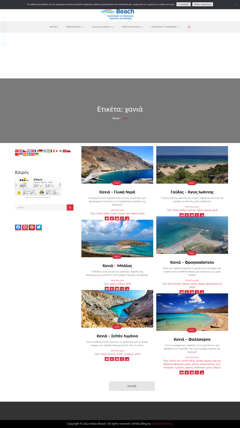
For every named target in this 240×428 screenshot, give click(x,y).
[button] (189, 27)
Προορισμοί (75, 27)
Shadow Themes (162, 423)
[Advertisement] (120, 55)
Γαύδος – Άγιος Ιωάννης (192, 192)
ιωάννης (191, 210)
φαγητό (189, 367)
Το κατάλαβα (183, 4)
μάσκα (195, 364)
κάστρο (185, 283)
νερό (218, 364)
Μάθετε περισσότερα (202, 4)
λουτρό (121, 213)
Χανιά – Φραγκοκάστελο (192, 262)
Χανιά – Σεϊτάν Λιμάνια (117, 336)
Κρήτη (116, 183)
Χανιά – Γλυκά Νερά (117, 192)
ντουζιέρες (168, 367)
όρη (128, 213)
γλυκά (99, 213)
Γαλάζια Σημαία (103, 27)
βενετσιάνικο (174, 283)
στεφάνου (129, 354)
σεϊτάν (120, 354)
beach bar (174, 360)
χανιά (142, 213)
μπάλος (121, 283)
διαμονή (217, 360)
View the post (117, 210)
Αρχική (53, 27)
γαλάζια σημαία (204, 360)
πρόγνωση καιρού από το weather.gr (38, 197)
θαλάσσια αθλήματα (173, 364)
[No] (236, 4)
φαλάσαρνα (199, 367)
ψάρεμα (217, 367)
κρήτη (106, 213)
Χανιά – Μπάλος (117, 265)
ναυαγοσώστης (207, 364)
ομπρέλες (179, 367)
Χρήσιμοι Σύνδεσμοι (165, 27)
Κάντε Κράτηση (132, 27)
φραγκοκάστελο (214, 283)
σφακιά (134, 213)
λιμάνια (111, 354)
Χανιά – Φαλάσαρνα (192, 339)
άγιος (175, 210)
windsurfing (188, 360)
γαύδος (182, 210)
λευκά (114, 213)
